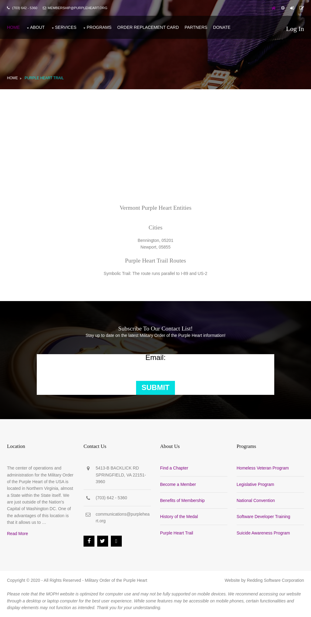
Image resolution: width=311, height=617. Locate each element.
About (37, 27)
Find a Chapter (174, 468)
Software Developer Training (263, 516)
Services (66, 27)
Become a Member (178, 484)
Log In (295, 28)
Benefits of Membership (182, 500)
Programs (99, 27)
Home (13, 27)
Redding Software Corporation (275, 580)
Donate (222, 27)
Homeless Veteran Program (263, 468)
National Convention (256, 500)
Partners (196, 27)
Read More (17, 533)
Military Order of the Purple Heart (116, 580)
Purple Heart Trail (44, 78)
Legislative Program (255, 484)
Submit (155, 387)
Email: (155, 357)
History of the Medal (179, 516)
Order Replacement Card (148, 27)
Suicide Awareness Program (263, 533)
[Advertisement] (155, 134)
